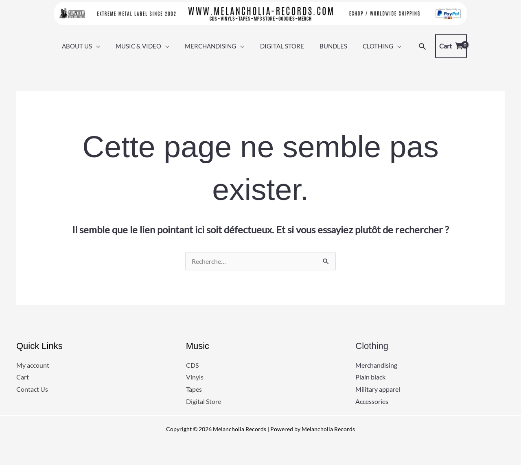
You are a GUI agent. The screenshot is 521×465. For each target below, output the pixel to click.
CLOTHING (370, 46)
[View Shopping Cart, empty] (441, 46)
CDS (192, 365)
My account (32, 365)
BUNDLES (328, 46)
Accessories (371, 401)
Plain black (370, 377)
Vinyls (195, 377)
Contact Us (32, 389)
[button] (412, 46)
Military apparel (377, 389)
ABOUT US (85, 46)
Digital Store (203, 401)
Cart (22, 377)
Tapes (194, 389)
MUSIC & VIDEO (143, 46)
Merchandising (376, 365)
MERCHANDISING (212, 46)
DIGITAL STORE (280, 46)
